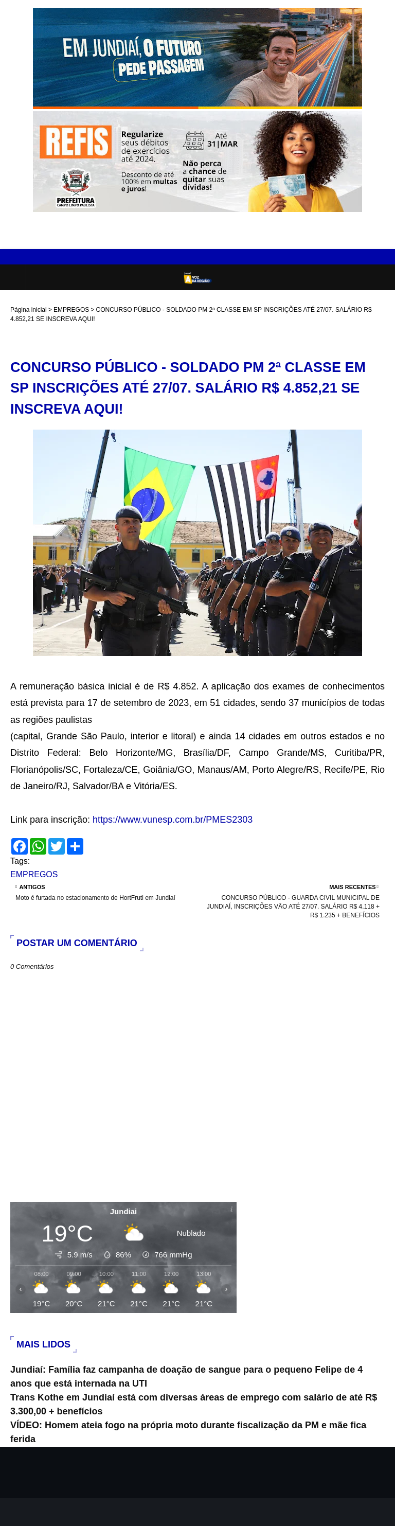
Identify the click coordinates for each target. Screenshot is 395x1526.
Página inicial (28, 309)
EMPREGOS (71, 309)
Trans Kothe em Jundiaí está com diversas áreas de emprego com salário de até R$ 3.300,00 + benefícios (193, 1404)
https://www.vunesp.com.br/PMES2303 (173, 819)
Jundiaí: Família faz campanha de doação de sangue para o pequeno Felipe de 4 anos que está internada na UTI (186, 1376)
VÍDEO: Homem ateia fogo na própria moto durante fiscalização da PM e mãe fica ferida (188, 1432)
